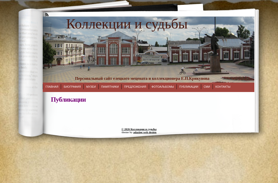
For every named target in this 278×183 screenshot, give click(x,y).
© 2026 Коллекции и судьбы (139, 129)
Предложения (135, 86)
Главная (52, 86)
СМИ (207, 86)
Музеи (91, 86)
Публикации (188, 86)
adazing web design (144, 132)
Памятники (110, 86)
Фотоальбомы (163, 86)
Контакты (222, 86)
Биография (72, 86)
